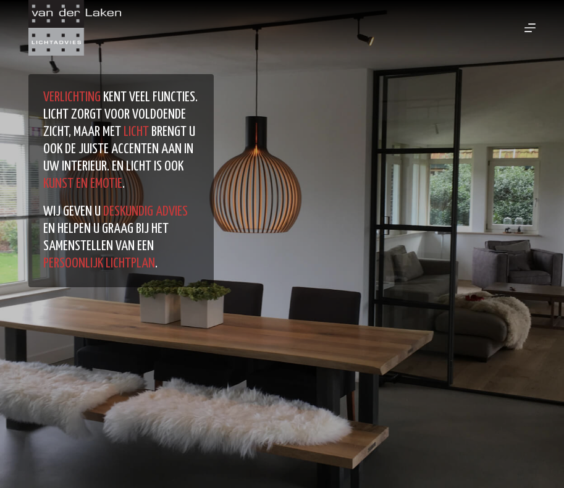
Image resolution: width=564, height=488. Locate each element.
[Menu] (530, 27)
